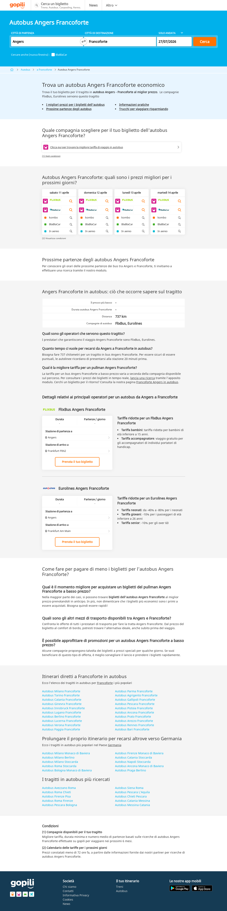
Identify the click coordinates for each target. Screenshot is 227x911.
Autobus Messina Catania (132, 805)
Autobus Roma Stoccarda (59, 766)
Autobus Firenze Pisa (56, 796)
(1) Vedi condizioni (51, 155)
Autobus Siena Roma (129, 788)
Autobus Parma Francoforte (134, 691)
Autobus (25, 69)
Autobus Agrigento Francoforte (136, 695)
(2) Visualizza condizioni (54, 238)
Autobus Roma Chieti (56, 792)
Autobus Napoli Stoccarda (133, 762)
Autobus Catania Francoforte (61, 699)
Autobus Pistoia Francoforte (134, 708)
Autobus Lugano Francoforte (61, 712)
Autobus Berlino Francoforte (61, 716)
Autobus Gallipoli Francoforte (135, 699)
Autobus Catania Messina (132, 801)
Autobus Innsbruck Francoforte (63, 708)
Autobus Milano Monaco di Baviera (66, 753)
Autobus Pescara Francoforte (134, 704)
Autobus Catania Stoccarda (133, 757)
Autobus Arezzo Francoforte (134, 721)
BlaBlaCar (59, 54)
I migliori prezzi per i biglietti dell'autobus (75, 105)
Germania (114, 745)
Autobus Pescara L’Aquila (132, 792)
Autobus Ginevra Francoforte (62, 704)
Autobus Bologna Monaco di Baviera (67, 770)
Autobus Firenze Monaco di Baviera (139, 753)
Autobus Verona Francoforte (61, 725)
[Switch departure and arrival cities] (83, 41)
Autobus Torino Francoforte (61, 695)
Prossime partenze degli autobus (69, 109)
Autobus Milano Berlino (58, 757)
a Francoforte (44, 69)
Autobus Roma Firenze (57, 801)
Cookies (68, 899)
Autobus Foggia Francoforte (61, 729)
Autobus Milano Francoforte (61, 691)
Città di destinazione (99, 33)
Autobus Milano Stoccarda (60, 762)
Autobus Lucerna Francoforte (62, 721)
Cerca (204, 41)
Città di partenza (22, 33)
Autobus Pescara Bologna (59, 805)
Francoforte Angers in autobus (157, 382)
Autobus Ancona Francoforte (134, 712)
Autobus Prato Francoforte (133, 716)
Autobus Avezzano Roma (59, 788)
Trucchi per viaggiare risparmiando (143, 109)
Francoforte (105, 683)
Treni (119, 887)
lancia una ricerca (142, 378)
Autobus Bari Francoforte (132, 729)
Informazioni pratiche (134, 105)
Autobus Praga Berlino (130, 770)
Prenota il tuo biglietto (77, 462)
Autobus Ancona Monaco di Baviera (139, 766)
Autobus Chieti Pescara (131, 796)
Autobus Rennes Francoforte (134, 725)
